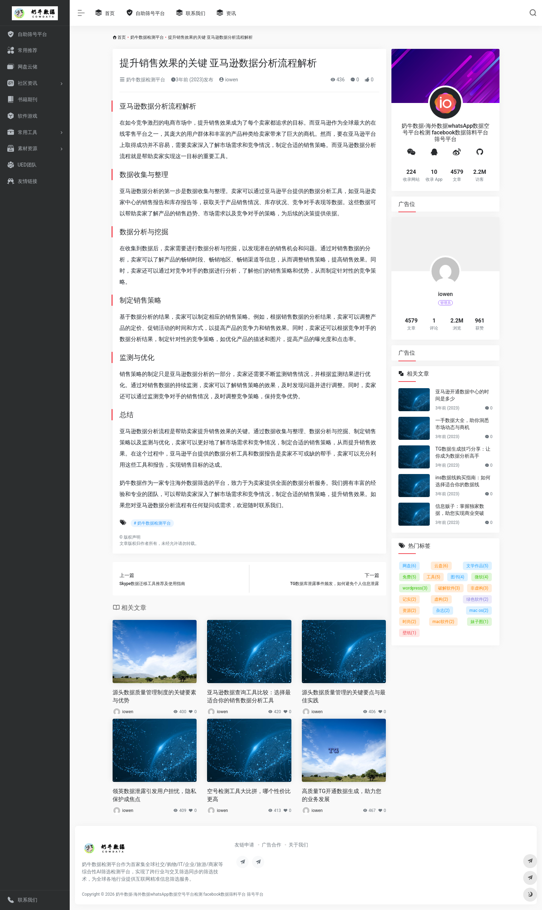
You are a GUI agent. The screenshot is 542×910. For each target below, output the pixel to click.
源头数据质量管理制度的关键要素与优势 (154, 696)
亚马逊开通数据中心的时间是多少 (462, 395)
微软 (481, 577)
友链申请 (244, 845)
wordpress (415, 588)
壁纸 (409, 632)
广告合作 (271, 845)
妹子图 (479, 621)
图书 (457, 577)
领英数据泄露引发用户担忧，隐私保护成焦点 (154, 795)
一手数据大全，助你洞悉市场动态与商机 (462, 423)
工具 (433, 577)
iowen (228, 79)
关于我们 (298, 845)
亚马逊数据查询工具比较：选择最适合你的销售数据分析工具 (249, 696)
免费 (409, 577)
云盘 (441, 565)
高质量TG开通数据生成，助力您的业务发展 (341, 795)
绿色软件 (477, 599)
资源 (409, 610)
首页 (121, 37)
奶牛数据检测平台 (147, 37)
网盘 (409, 565)
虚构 (441, 599)
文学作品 (477, 565)
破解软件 (449, 588)
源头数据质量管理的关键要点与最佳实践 (343, 696)
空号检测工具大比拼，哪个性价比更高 (249, 795)
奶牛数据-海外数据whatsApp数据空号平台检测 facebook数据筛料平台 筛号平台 (190, 894)
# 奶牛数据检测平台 (152, 523)
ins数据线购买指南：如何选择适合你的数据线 (462, 481)
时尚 (409, 621)
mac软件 (443, 621)
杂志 (442, 610)
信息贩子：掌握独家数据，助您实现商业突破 (459, 509)
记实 (409, 599)
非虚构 (479, 588)
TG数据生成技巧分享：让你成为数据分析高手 (462, 452)
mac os (478, 610)
